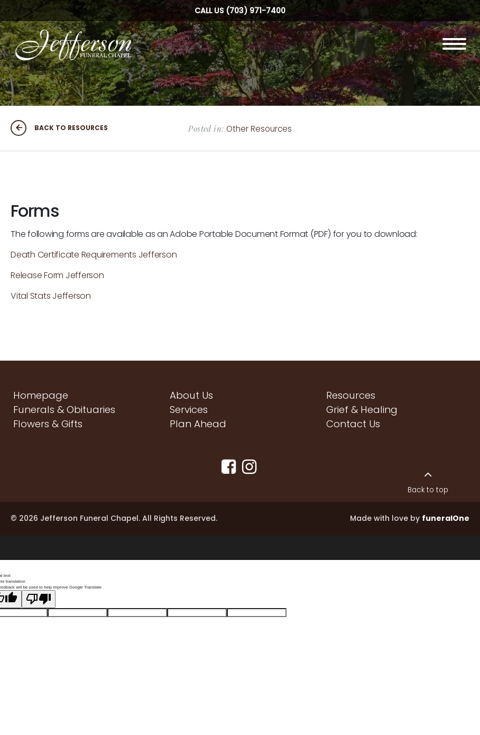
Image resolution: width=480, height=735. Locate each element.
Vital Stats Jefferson (51, 296)
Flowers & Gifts (47, 423)
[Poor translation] (39, 593)
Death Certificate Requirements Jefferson (94, 255)
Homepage (40, 395)
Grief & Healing (362, 409)
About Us (191, 395)
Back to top (428, 490)
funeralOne (445, 518)
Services (189, 409)
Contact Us (353, 423)
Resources (350, 395)
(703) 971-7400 (255, 10)
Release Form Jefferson (57, 275)
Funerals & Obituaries (64, 409)
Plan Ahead (198, 423)
